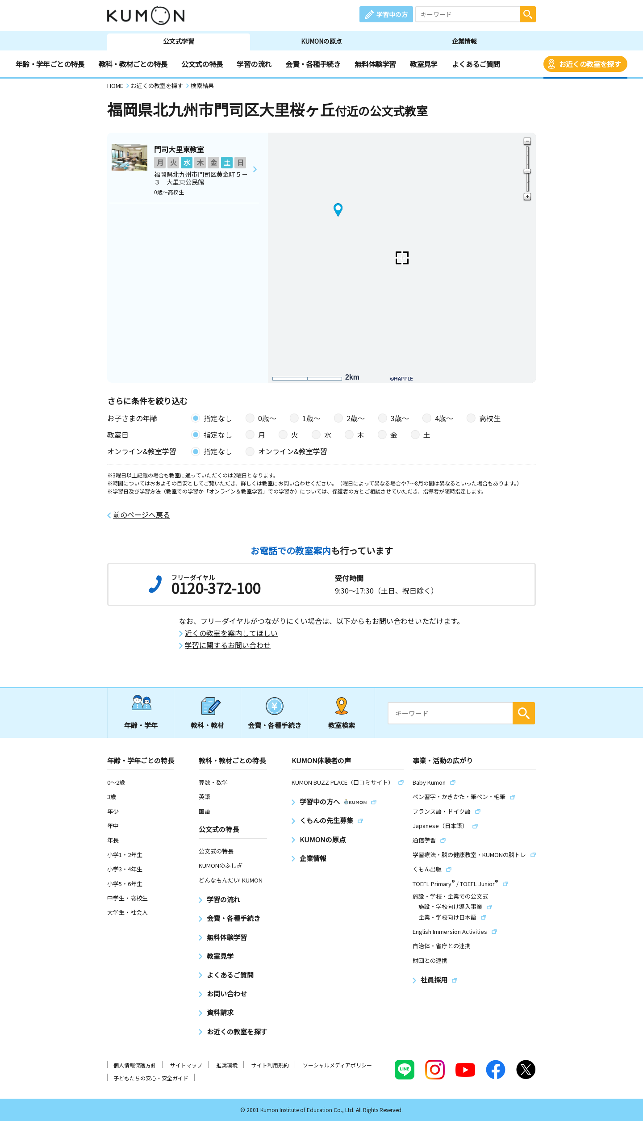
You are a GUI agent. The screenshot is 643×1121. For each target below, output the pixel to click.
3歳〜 (400, 418)
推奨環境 (227, 1065)
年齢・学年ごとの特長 (50, 64)
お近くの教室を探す (590, 64)
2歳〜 (356, 418)
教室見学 (423, 64)
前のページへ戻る (141, 514)
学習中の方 (392, 14)
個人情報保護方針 (134, 1065)
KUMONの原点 (321, 41)
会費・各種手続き (312, 64)
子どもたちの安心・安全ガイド (150, 1078)
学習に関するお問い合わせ (228, 645)
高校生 (490, 418)
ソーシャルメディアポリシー (337, 1065)
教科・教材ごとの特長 (133, 64)
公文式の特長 (201, 64)
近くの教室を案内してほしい (231, 633)
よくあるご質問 (476, 64)
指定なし (218, 418)
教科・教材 (207, 725)
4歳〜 (444, 418)
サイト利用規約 (270, 1065)
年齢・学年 (141, 725)
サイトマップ (186, 1065)
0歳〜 (267, 418)
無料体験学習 (375, 64)
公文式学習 (178, 41)
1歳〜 (311, 418)
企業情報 (464, 41)
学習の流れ (254, 64)
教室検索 (341, 725)
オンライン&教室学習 (292, 451)
